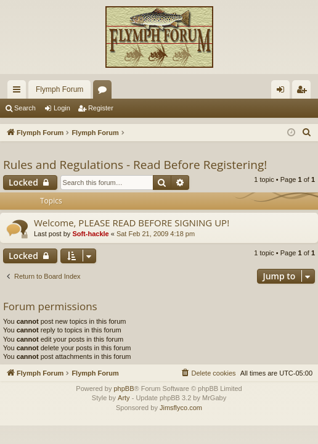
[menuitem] (306, 132)
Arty (124, 397)
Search (25, 108)
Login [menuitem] (283, 92)
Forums (105, 92)
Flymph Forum (59, 89)
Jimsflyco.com (181, 407)
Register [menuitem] (304, 92)
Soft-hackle (90, 233)
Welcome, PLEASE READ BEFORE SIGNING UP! (131, 222)
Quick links (19, 92)
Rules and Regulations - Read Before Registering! (135, 165)
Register (100, 108)
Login (62, 108)
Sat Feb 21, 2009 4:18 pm (155, 233)
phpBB (123, 388)
